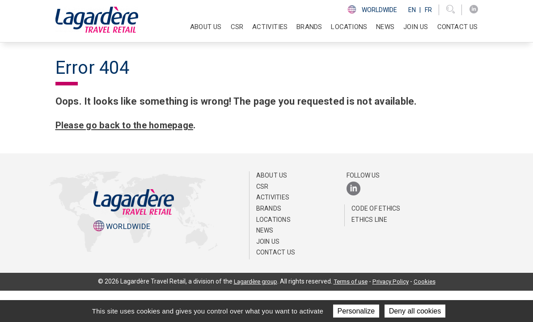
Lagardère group (252, 281)
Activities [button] (270, 27)
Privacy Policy (394, 281)
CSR (262, 186)
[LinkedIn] (474, 9)
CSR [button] (237, 27)
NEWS (385, 27)
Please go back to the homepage (130, 125)
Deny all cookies (415, 311)
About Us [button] (206, 27)
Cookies (429, 281)
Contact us (457, 27)
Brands (309, 27)
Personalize (356, 311)
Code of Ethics (376, 208)
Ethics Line (369, 219)
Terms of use (351, 281)
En (412, 9)
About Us (272, 175)
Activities (273, 197)
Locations (349, 27)
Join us (415, 27)
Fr (428, 9)
